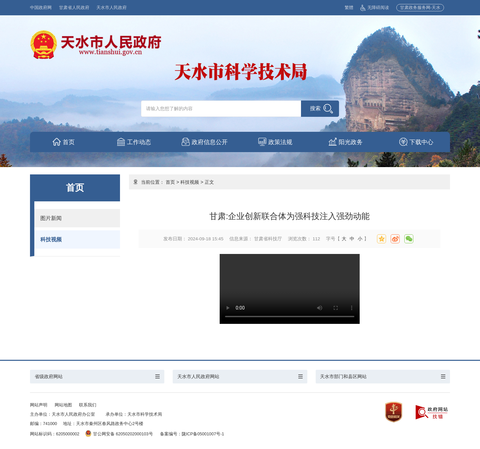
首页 (69, 142)
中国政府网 (41, 7)
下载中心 (422, 142)
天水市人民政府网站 (198, 376)
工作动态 (140, 142)
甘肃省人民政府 (74, 7)
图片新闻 (51, 218)
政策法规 (281, 142)
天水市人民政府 (111, 7)
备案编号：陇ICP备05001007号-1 (192, 434)
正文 (209, 182)
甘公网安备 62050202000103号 (119, 434)
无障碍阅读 (374, 7)
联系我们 (87, 405)
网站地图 (63, 405)
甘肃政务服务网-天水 (420, 7)
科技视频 (51, 239)
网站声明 (38, 405)
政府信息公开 (210, 142)
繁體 (349, 7)
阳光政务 (351, 142)
